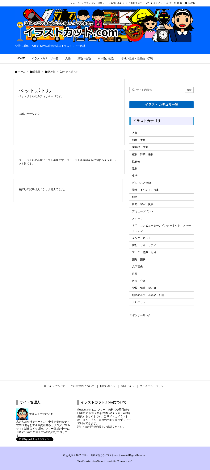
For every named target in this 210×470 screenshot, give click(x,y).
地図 (134, 197)
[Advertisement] (69, 126)
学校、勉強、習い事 (144, 287)
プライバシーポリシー (95, 3)
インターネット (141, 238)
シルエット (138, 302)
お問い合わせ (117, 3)
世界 (134, 273)
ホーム (76, 3)
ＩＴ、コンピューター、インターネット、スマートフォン (161, 228)
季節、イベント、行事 (145, 189)
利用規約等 (94, 426)
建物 (134, 168)
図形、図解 (138, 259)
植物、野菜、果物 (142, 154)
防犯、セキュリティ (144, 245)
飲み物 (51, 71)
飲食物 (36, 71)
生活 (134, 175)
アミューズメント (142, 211)
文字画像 (137, 266)
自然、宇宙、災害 (142, 204)
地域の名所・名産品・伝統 (148, 295)
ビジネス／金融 (141, 182)
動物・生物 (138, 140)
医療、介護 (138, 280)
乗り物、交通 (140, 147)
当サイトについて (162, 3)
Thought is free (124, 461)
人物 (134, 132)
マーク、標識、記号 (144, 252)
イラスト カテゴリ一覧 (161, 104)
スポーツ (137, 218)
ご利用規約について (138, 3)
